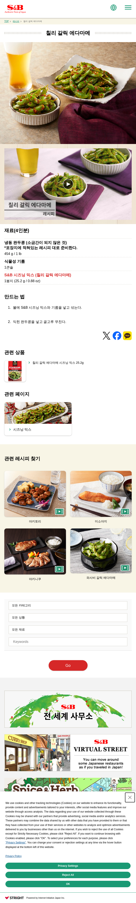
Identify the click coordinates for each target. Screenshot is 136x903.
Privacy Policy (13, 856)
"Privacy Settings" (15, 842)
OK (68, 884)
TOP (6, 21)
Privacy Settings (68, 865)
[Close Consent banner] (130, 797)
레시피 (16, 21)
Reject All (68, 874)
